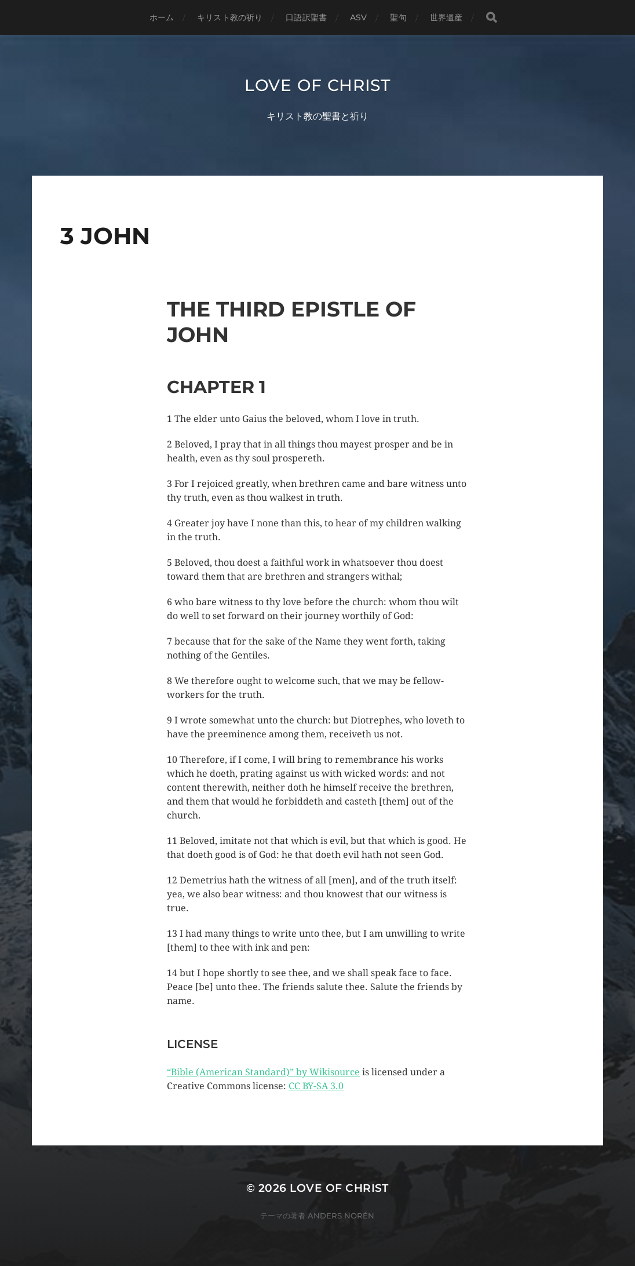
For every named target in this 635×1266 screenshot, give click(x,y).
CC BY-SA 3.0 (316, 1086)
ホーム (161, 17)
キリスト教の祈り (229, 17)
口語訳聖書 (306, 17)
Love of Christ (317, 85)
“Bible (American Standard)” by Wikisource (263, 1072)
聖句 (398, 17)
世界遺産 (446, 17)
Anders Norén (341, 1215)
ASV (358, 17)
